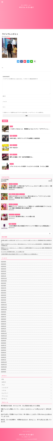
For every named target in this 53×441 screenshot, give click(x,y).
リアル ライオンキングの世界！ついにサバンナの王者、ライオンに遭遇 (29, 166)
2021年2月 (3, 299)
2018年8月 (3, 371)
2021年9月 (3, 283)
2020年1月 (3, 331)
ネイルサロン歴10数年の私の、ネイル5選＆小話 (22, 216)
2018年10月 (4, 366)
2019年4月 (3, 352)
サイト (4, 107)
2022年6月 (3, 264)
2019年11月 (4, 335)
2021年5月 (3, 292)
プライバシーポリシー (26, 431)
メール (5, 101)
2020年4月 (3, 323)
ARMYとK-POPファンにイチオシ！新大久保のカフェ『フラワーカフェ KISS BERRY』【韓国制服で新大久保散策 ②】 (26, 245)
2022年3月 (3, 271)
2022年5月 (3, 266)
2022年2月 (3, 273)
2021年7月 (3, 288)
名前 (4, 96)
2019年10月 (4, 338)
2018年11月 (4, 364)
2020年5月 (3, 321)
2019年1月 (3, 359)
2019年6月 (3, 347)
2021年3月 (3, 297)
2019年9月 (3, 340)
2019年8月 (3, 343)
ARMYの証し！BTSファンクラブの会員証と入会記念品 (25, 138)
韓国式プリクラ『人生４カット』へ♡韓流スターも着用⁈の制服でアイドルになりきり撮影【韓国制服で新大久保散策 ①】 (26, 248)
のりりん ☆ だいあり (26, 7)
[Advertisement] (26, 19)
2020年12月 (4, 304)
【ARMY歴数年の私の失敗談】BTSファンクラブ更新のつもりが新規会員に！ (30, 226)
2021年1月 (3, 302)
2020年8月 (3, 314)
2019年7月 (3, 345)
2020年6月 (3, 319)
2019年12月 (4, 333)
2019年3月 (3, 355)
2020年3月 (3, 326)
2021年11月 (4, 278)
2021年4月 (3, 295)
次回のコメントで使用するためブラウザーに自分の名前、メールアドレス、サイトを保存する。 (24, 112)
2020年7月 (3, 316)
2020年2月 (3, 328)
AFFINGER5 (34, 439)
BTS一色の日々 (14, 147)
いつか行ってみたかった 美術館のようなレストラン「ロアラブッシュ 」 (30, 129)
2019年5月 (3, 350)
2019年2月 (3, 357)
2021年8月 (3, 285)
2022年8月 (3, 261)
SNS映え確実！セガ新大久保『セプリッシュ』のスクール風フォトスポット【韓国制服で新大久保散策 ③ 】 (26, 241)
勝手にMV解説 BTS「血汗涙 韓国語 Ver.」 (22, 157)
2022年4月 (3, 268)
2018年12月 (4, 362)
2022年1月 (3, 276)
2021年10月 (4, 280)
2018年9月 (3, 369)
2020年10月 (4, 309)
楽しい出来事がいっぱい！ (26, 436)
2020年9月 (3, 311)
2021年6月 (3, 290)
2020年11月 (4, 307)
